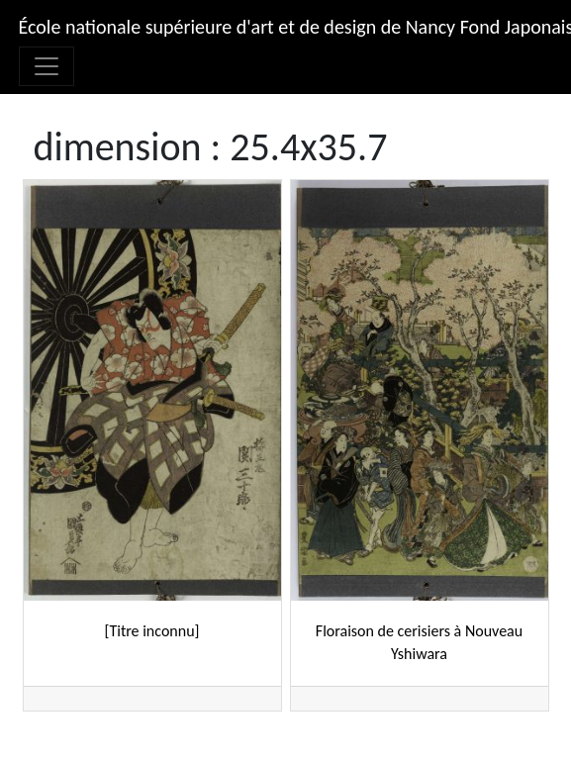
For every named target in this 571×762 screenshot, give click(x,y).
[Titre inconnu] (152, 630)
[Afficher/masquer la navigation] (46, 66)
